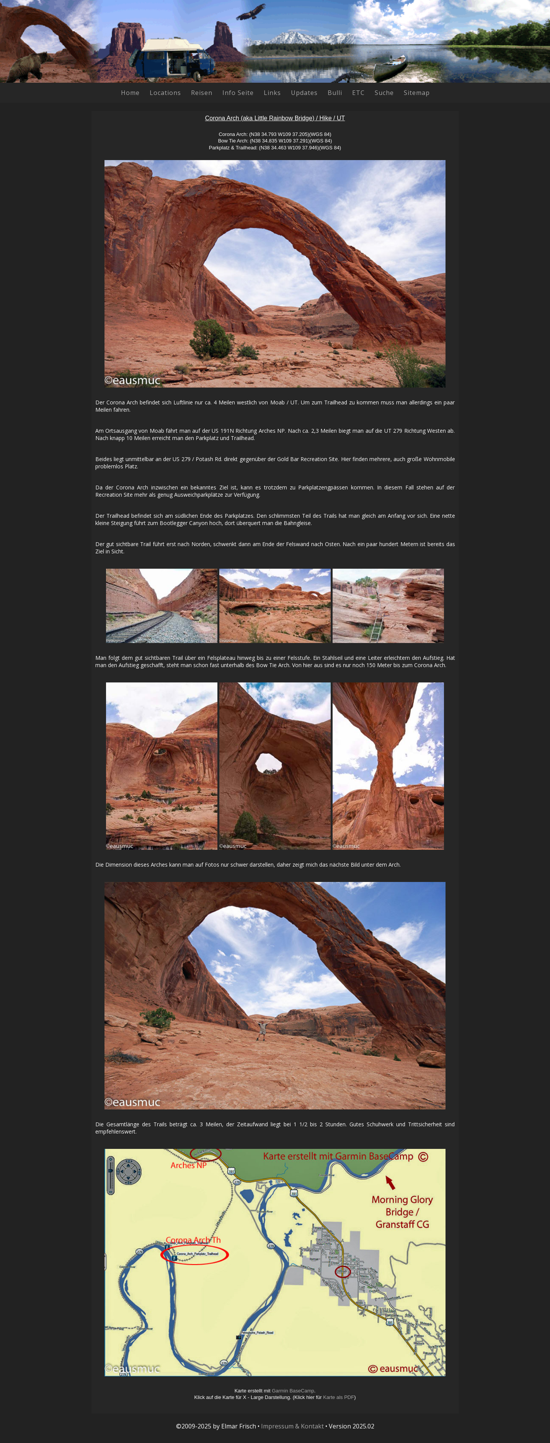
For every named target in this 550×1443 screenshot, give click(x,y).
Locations (165, 92)
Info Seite (238, 92)
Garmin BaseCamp (293, 1391)
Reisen (201, 92)
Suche (384, 92)
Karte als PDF (338, 1397)
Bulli (335, 92)
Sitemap (417, 92)
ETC (358, 92)
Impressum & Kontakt (292, 1426)
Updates (304, 92)
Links (272, 92)
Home (130, 92)
